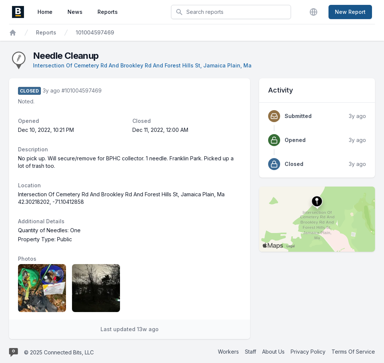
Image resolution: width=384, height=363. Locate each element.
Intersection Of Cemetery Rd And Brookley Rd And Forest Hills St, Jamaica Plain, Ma (142, 65)
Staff (250, 351)
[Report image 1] (42, 288)
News (75, 12)
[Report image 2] (96, 288)
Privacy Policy (308, 351)
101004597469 (95, 32)
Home (45, 12)
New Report (350, 12)
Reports (108, 12)
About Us (273, 351)
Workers (228, 351)
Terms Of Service (353, 351)
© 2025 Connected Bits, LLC (59, 352)
